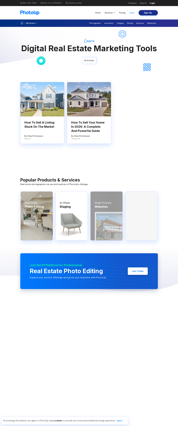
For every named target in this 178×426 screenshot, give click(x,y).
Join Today (138, 271)
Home (98, 12)
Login (152, 3)
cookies (58, 420)
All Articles (89, 60)
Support (143, 3)
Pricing (122, 12)
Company (132, 3)
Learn (132, 12)
